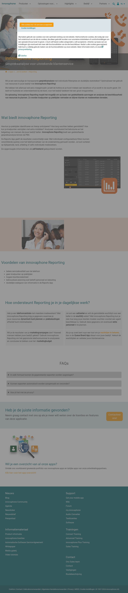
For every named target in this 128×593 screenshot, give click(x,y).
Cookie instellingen (28, 28)
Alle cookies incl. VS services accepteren (36, 25)
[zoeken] (114, 3)
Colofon (22, 56)
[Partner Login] (118, 3)
